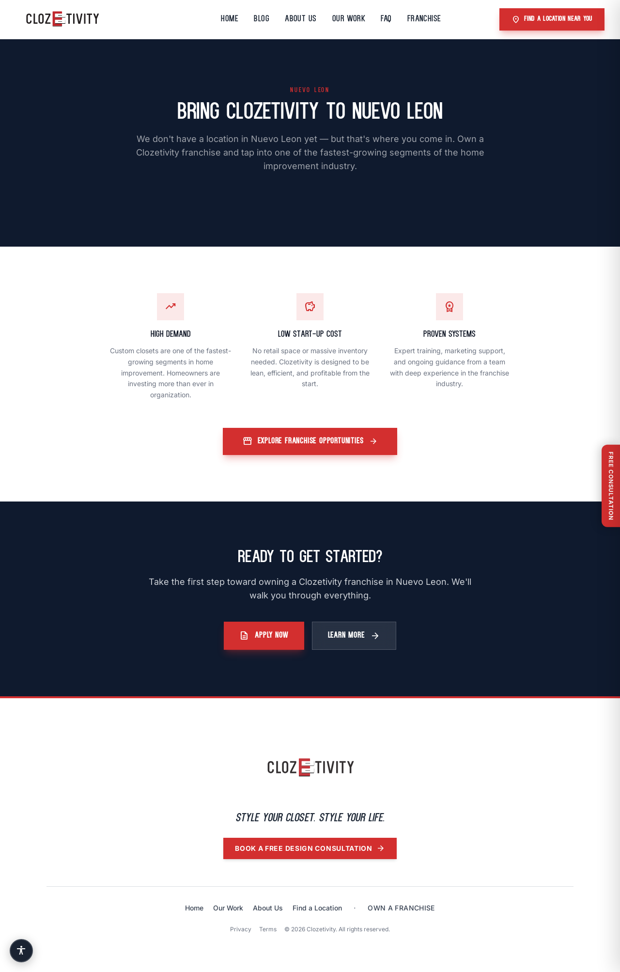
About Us (301, 19)
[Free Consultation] (611, 486)
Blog (261, 19)
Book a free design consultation (310, 848)
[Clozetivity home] (310, 768)
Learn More (354, 636)
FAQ (386, 19)
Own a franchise (401, 908)
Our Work (349, 19)
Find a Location (317, 908)
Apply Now (263, 636)
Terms (268, 929)
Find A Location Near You (552, 19)
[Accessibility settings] (21, 950)
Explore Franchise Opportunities (310, 441)
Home (229, 19)
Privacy (240, 929)
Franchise (424, 19)
